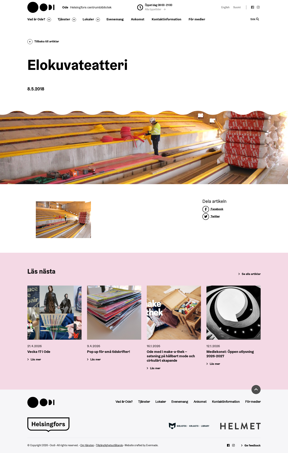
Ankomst (137, 19)
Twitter (211, 216)
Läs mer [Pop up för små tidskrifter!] (95, 359)
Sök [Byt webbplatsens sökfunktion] (254, 19)
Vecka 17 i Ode (38, 351)
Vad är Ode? (36, 19)
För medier (197, 19)
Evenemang (115, 19)
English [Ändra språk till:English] (225, 7)
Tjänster (64, 19)
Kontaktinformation (166, 19)
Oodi (41, 7)
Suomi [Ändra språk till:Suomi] (237, 7)
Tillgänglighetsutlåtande (109, 445)
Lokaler (88, 19)
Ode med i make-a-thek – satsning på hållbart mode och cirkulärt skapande (171, 356)
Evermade (152, 445)
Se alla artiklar (251, 274)
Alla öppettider (155, 9)
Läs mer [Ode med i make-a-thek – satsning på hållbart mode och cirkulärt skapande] (155, 368)
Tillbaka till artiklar (43, 41)
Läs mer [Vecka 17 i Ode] (36, 359)
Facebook (212, 209)
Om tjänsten (87, 445)
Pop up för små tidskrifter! (108, 351)
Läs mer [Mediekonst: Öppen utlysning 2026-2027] (215, 364)
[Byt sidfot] (48, 19)
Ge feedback (252, 445)
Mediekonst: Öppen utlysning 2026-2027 (230, 353)
